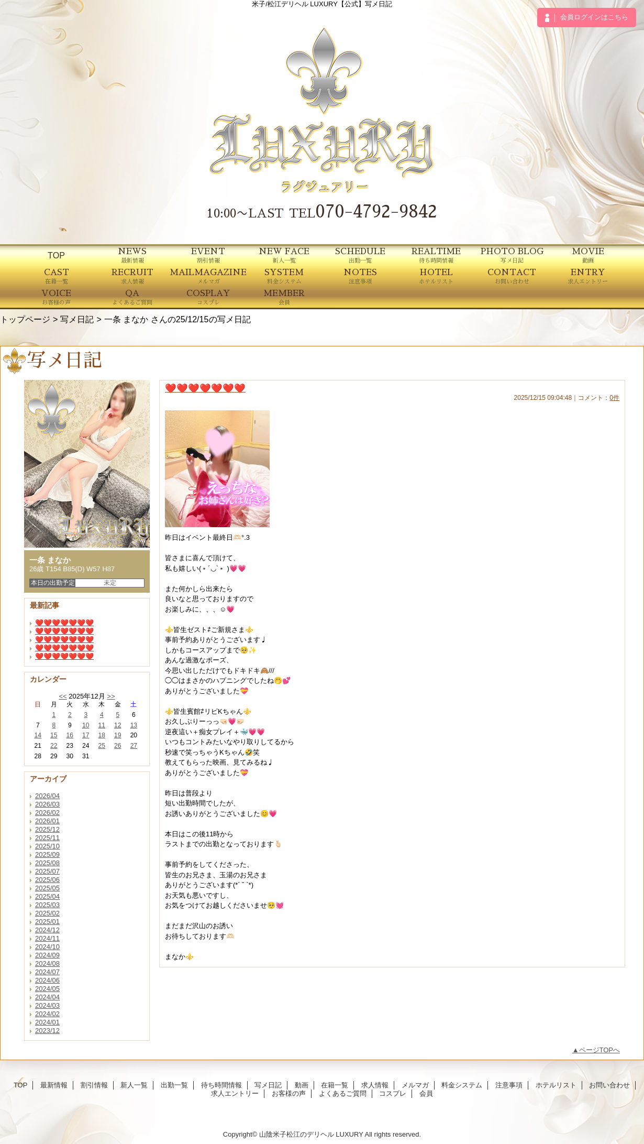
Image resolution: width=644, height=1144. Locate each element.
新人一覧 (134, 1085)
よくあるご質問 (343, 1093)
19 (117, 735)
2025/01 (47, 921)
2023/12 (47, 1030)
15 (53, 735)
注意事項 (509, 1085)
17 (85, 735)
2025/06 (47, 880)
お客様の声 (289, 1093)
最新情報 (54, 1085)
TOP (56, 255)
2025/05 (47, 888)
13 (133, 725)
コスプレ (392, 1093)
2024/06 (47, 980)
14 (38, 735)
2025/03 (47, 905)
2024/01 (47, 1022)
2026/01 (47, 821)
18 (101, 735)
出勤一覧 (174, 1085)
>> (111, 696)
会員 (426, 1093)
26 (117, 745)
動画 (301, 1085)
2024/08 (47, 963)
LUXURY (349, 1134)
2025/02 (47, 913)
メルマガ (415, 1085)
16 (69, 735)
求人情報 (374, 1085)
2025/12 (47, 829)
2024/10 (47, 947)
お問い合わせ (609, 1085)
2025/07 (47, 871)
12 (117, 725)
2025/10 (47, 846)
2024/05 (47, 989)
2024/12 (47, 930)
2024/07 (47, 972)
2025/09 (47, 854)
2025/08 (47, 863)
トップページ (25, 319)
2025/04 (47, 896)
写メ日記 (77, 319)
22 (53, 745)
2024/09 (47, 955)
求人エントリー (235, 1093)
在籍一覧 (334, 1085)
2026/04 (47, 796)
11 (101, 725)
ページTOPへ (599, 1050)
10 (85, 725)
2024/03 (47, 1005)
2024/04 (47, 997)
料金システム (461, 1085)
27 (133, 745)
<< (62, 696)
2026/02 (47, 812)
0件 (614, 397)
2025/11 (47, 838)
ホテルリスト (556, 1085)
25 (101, 745)
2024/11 (47, 938)
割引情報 (94, 1085)
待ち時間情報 (221, 1085)
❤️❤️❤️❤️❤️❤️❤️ (64, 623)
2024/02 (47, 1014)
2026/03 (47, 804)
